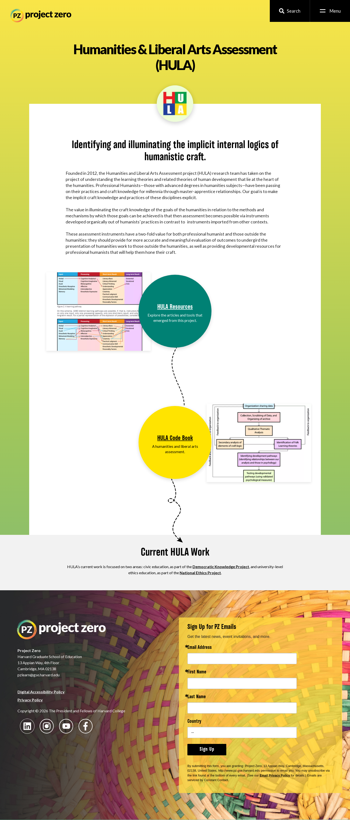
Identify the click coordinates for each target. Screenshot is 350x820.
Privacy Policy (30, 699)
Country (194, 721)
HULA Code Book (175, 438)
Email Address (199, 647)
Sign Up (207, 749)
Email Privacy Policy (275, 775)
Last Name (196, 697)
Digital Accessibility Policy (41, 691)
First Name (196, 672)
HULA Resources (175, 307)
